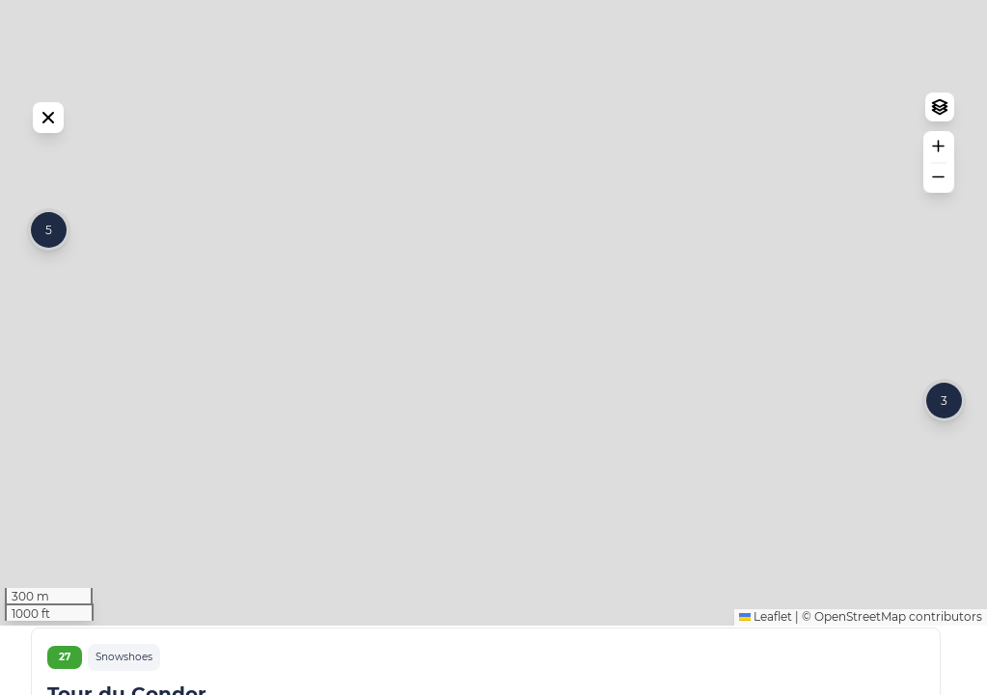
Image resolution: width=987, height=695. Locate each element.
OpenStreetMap (860, 686)
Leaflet (765, 686)
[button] (48, 264)
